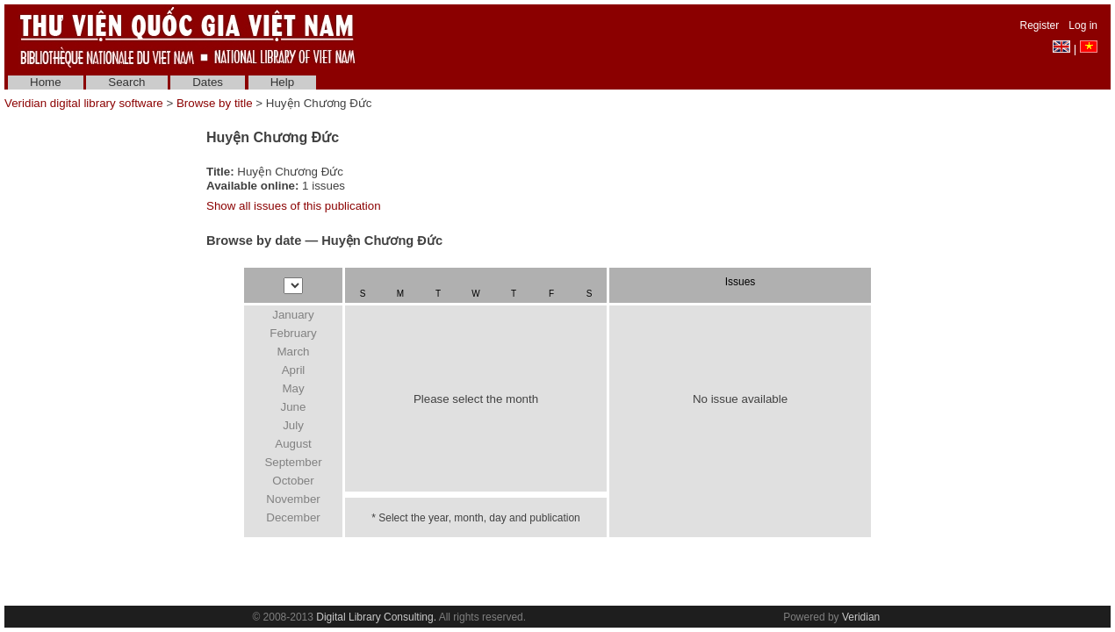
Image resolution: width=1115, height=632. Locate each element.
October (292, 480)
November (293, 499)
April (294, 370)
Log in (1082, 25)
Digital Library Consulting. (376, 617)
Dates (207, 82)
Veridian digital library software (83, 103)
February (293, 333)
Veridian (861, 617)
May (293, 388)
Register (1040, 25)
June (293, 406)
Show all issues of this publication (293, 205)
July (293, 425)
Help (282, 82)
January (292, 314)
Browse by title (214, 103)
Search (126, 82)
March (293, 351)
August (293, 443)
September (292, 462)
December (293, 517)
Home (45, 82)
